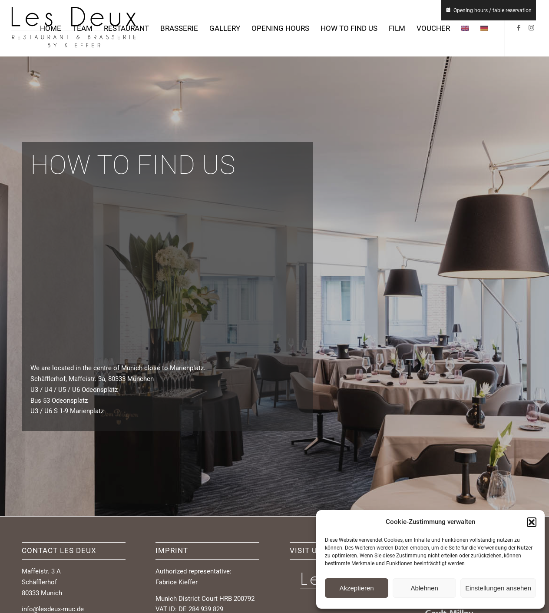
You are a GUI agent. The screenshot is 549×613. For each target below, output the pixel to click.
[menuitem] (50, 28)
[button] (531, 522)
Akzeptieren (356, 588)
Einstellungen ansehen (498, 588)
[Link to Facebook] (518, 27)
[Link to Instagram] (531, 27)
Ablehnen (424, 588)
